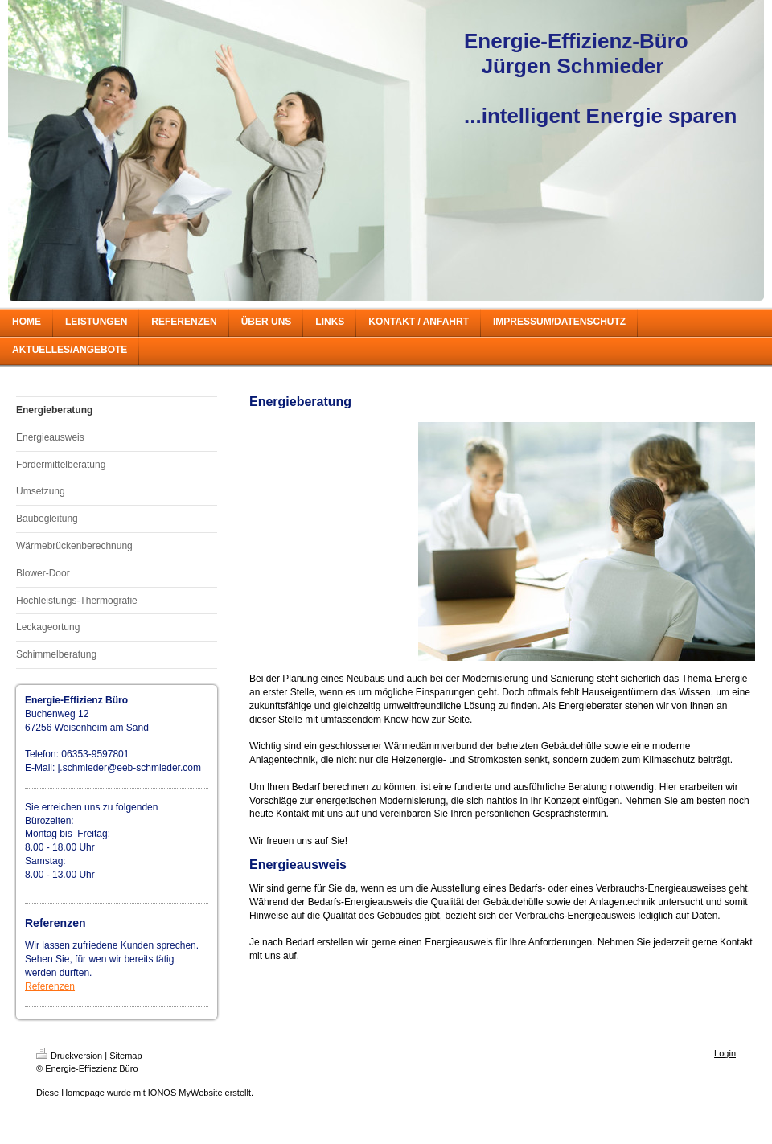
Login (725, 1053)
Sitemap (125, 1055)
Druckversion (69, 1055)
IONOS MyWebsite (185, 1092)
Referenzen (50, 986)
